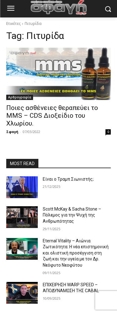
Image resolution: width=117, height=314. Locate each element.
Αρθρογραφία (19, 97)
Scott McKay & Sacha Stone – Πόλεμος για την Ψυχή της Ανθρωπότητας (72, 215)
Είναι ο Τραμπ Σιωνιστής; (68, 179)
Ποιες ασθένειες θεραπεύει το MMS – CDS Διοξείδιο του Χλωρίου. (52, 115)
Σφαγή (12, 131)
